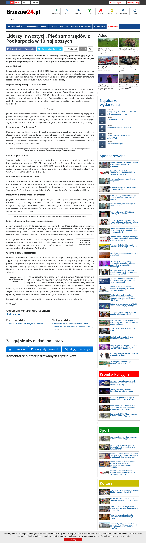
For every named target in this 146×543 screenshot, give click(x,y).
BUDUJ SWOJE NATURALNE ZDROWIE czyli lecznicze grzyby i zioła (119, 111)
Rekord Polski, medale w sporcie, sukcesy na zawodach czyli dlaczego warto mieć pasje (124, 322)
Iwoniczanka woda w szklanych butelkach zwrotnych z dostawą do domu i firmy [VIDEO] (123, 272)
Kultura (106, 483)
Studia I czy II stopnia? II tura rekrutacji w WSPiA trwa (121, 338)
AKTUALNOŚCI (14, 26)
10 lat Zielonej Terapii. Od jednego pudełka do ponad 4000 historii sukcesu (123, 197)
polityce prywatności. (122, 536)
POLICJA (64, 26)
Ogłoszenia (55, 11)
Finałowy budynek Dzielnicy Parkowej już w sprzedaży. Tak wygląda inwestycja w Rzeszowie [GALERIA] (122, 297)
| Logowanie (17, 349)
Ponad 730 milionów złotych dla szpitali (25, 323)
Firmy (66, 11)
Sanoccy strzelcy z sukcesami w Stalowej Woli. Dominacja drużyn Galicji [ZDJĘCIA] (122, 447)
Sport (89, 11)
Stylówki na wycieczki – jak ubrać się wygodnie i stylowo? (124, 354)
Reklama (26, 2)
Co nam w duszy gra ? (119, 142)
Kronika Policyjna (115, 374)
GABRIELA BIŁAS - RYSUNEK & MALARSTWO (119, 135)
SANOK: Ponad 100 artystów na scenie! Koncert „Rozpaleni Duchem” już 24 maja (124, 508)
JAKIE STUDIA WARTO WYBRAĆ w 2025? (122, 330)
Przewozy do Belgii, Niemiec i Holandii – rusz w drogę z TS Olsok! (123, 246)
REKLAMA (113, 26)
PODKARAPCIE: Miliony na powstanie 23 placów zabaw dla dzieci (124, 491)
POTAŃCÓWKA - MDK (119, 118)
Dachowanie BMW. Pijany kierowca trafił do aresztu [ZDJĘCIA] (123, 415)
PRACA (18, 2)
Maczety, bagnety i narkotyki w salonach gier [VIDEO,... (128, 69)
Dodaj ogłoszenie (117, 2)
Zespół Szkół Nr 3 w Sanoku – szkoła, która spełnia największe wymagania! (124, 164)
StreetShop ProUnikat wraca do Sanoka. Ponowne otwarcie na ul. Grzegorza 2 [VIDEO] (123, 172)
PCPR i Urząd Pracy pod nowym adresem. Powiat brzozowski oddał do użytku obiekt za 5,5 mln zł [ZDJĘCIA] (123, 526)
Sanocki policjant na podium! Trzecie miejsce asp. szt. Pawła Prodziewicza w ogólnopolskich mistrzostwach (124, 455)
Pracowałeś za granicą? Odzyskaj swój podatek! (122, 180)
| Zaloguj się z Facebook (45, 349)
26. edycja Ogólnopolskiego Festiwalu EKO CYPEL (120, 362)
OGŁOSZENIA (31, 26)
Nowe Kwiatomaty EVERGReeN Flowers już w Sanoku (122, 213)
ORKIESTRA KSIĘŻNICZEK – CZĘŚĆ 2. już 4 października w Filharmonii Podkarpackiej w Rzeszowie (123, 347)
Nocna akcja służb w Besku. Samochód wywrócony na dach (122, 390)
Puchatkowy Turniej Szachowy (119, 126)
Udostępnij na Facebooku (21, 49)
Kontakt (35, 2)
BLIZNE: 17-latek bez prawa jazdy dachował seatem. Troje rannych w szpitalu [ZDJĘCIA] (123, 383)
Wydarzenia (112, 11)
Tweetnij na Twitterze (49, 49)
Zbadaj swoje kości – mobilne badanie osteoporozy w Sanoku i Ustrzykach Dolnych (122, 288)
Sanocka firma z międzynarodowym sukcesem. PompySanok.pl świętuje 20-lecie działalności (124, 238)
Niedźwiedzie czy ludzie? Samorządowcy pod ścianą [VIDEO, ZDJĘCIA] (128, 87)
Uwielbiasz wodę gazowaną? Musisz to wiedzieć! (124, 254)
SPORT (53, 26)
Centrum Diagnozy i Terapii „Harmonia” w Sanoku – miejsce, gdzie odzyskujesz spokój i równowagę (122, 264)
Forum (78, 11)
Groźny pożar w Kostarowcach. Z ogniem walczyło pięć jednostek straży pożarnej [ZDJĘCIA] (122, 407)
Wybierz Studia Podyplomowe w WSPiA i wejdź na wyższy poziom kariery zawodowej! (122, 280)
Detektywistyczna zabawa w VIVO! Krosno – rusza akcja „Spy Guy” (123, 305)
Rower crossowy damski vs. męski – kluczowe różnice (123, 188)
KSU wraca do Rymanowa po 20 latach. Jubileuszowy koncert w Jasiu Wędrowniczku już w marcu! (124, 222)
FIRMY (44, 26)
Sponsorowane (113, 155)
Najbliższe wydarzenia (110, 102)
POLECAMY (99, 26)
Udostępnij (14, 314)
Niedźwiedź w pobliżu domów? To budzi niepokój (128, 50)
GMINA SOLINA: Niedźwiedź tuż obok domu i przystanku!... (108, 51)
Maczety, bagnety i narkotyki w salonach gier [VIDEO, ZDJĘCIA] (122, 398)
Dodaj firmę (133, 2)
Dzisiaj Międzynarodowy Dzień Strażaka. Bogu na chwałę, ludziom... (107, 69)
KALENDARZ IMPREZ (81, 26)
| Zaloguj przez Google (77, 349)
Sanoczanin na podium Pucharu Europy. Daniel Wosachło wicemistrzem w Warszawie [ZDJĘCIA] (122, 464)
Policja (100, 11)
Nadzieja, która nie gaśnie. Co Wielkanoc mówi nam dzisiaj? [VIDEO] (121, 517)
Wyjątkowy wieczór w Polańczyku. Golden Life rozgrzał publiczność (106, 87)
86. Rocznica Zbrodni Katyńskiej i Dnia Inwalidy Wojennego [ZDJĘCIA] (124, 499)
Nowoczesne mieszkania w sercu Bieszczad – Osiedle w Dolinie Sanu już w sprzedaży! (123, 230)
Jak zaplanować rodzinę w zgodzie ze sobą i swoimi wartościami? (124, 313)
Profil (134, 11)
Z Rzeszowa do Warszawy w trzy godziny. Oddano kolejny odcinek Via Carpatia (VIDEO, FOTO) (72, 326)
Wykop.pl (72, 49)
